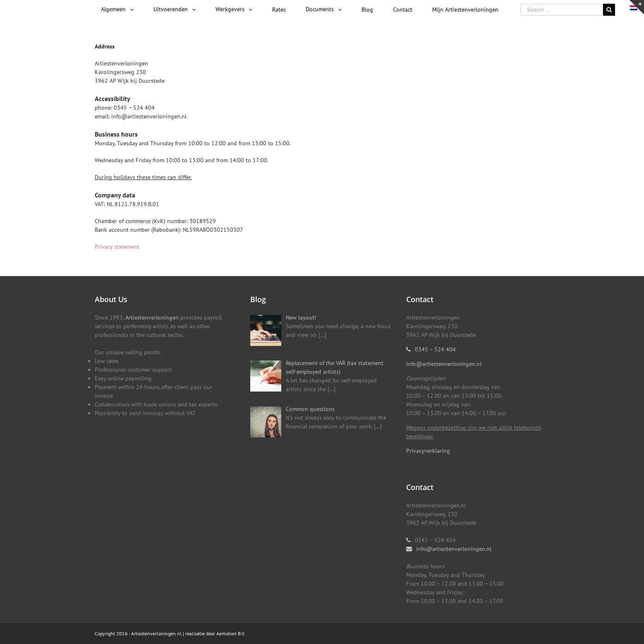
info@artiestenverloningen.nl (443, 364)
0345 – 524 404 (435, 349)
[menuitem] (117, 9)
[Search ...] (561, 10)
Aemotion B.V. (230, 633)
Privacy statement (117, 246)
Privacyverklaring (428, 450)
